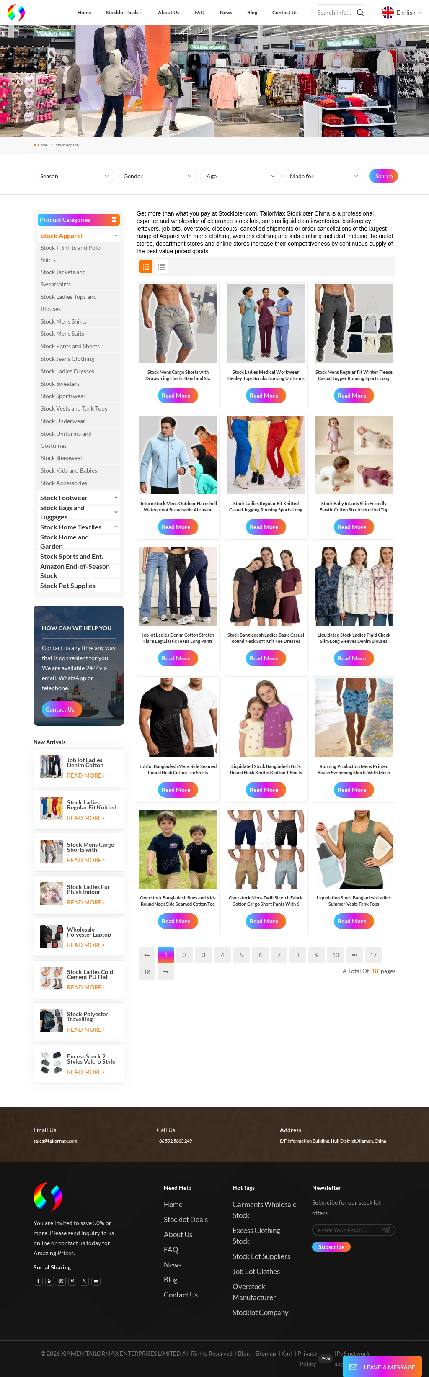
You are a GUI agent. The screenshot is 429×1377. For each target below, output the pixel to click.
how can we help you (76, 628)
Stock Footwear (64, 497)
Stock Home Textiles (70, 527)
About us (168, 12)
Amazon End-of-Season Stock (75, 571)
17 (373, 954)
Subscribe (331, 1246)
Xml (287, 1353)
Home (84, 12)
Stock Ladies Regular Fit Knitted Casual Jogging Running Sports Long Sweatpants (91, 805)
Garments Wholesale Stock (265, 1210)
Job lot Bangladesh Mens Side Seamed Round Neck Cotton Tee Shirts (178, 769)
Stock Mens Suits (62, 333)
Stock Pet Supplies (68, 585)
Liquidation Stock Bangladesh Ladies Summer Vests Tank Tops (354, 900)
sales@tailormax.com (55, 1140)
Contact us (284, 12)
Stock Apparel (61, 235)
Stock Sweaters (60, 383)
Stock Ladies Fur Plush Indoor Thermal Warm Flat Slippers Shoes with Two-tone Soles (91, 889)
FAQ (199, 12)
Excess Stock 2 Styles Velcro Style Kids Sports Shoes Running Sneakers (91, 1059)
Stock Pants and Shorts (70, 345)
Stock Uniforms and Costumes (66, 439)
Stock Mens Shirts (64, 321)
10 (335, 954)
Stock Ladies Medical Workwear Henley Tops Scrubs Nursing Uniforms (266, 374)
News (226, 12)
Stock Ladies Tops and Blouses (69, 302)
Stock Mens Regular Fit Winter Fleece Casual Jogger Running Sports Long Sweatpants (354, 375)
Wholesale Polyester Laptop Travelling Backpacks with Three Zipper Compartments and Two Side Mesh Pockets (92, 932)
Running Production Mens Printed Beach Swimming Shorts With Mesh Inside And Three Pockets (354, 769)
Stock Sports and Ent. (71, 556)
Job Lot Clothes (256, 1271)
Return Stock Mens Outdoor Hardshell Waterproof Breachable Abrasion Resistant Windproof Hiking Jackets (178, 507)
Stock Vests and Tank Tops (74, 408)
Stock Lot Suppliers (261, 1256)
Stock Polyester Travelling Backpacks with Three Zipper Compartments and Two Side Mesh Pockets (92, 1017)
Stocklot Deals (122, 12)
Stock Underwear (63, 420)
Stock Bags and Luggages (62, 512)
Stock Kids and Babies (69, 470)
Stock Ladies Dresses (67, 371)
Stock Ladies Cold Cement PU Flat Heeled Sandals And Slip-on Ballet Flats (90, 974)
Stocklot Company (261, 1312)
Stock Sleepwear (62, 457)
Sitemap (265, 1353)
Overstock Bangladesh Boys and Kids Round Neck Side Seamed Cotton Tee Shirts (178, 901)
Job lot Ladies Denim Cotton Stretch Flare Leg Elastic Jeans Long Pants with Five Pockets (90, 763)
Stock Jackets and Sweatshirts (63, 278)
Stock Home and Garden (64, 541)
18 (147, 971)
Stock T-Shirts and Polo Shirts (71, 253)
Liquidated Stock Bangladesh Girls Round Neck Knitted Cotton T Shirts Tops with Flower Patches (266, 769)
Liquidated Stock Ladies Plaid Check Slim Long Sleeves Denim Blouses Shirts (354, 638)
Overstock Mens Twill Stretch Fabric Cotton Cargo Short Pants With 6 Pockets (266, 901)
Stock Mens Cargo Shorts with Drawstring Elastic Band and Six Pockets (91, 847)
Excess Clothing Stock (256, 1236)
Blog (252, 12)
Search (384, 176)
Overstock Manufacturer (254, 1292)
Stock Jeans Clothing (67, 358)
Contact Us (60, 709)
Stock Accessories (64, 482)
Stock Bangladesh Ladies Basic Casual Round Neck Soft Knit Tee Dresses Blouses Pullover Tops (265, 638)
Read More (85, 775)
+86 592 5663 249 (174, 1140)
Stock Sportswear (63, 395)
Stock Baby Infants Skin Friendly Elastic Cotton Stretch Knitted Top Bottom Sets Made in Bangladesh (354, 507)
